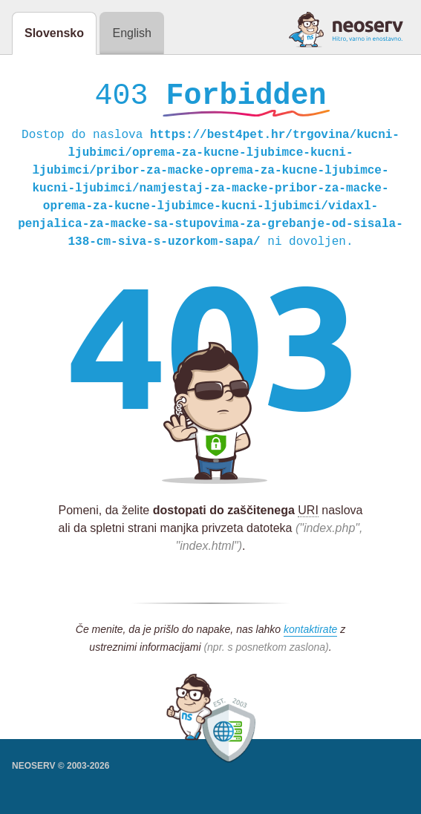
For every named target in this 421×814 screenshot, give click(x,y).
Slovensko (54, 33)
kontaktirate (310, 633)
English (131, 33)
